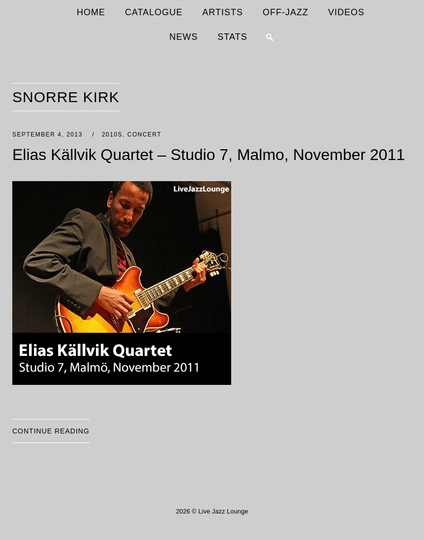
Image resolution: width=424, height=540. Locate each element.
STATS (232, 37)
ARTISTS (222, 12)
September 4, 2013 (48, 134)
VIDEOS (346, 12)
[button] (269, 37)
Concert (144, 134)
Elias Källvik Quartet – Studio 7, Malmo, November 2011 (208, 154)
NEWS (183, 37)
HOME (91, 12)
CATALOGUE (153, 12)
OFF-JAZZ (285, 12)
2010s (112, 134)
